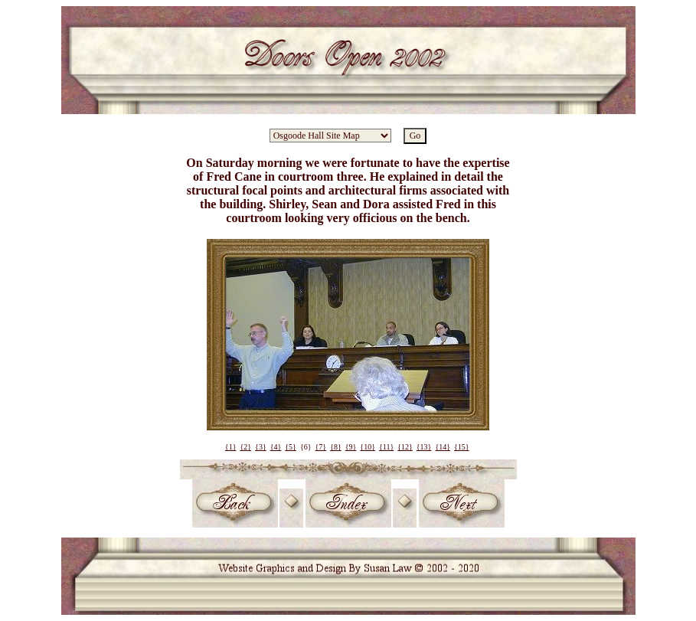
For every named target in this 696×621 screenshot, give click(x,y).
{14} (442, 447)
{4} (276, 447)
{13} (424, 447)
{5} (290, 447)
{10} (367, 447)
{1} (231, 447)
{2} (245, 447)
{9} (351, 447)
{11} (386, 447)
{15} (461, 447)
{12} (405, 447)
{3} (260, 447)
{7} (321, 447)
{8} (335, 447)
